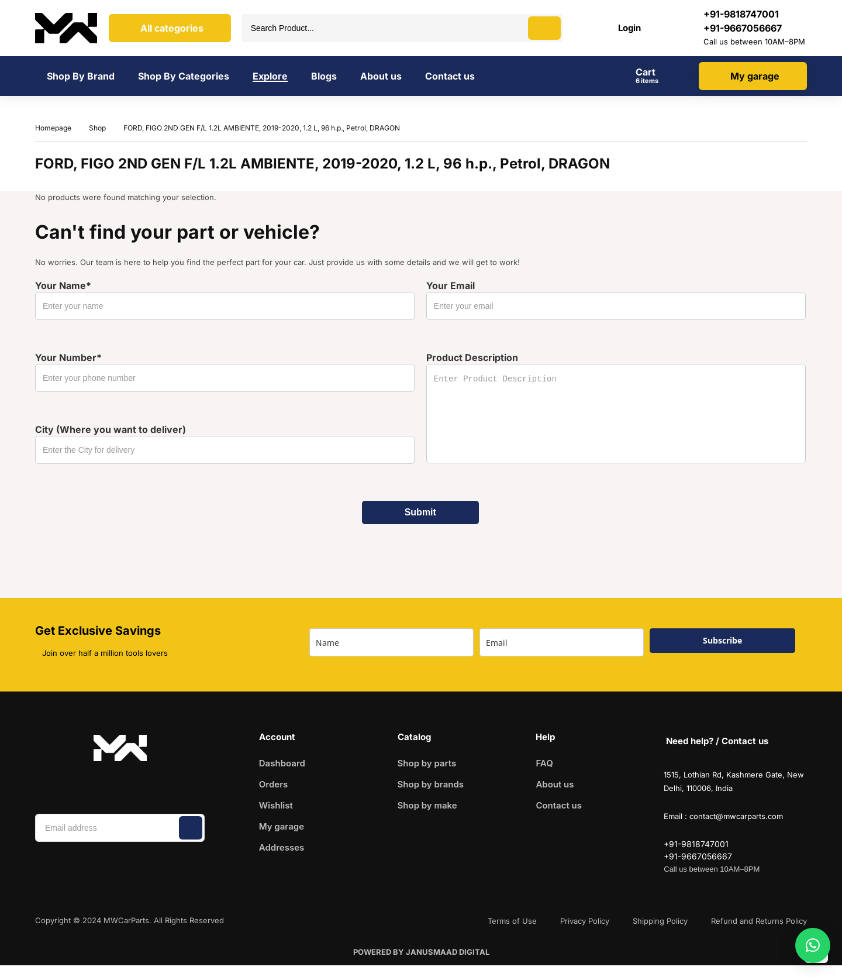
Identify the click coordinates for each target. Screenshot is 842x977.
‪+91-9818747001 (741, 14)
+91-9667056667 (742, 28)
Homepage (53, 127)
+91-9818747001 (696, 844)
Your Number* (225, 372)
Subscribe (722, 640)
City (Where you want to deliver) (225, 444)
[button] (812, 945)
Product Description (616, 407)
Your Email (616, 300)
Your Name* (225, 300)
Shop (97, 127)
